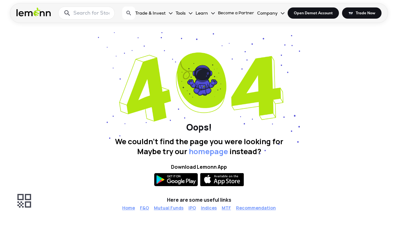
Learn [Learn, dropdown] (202, 13)
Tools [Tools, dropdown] (181, 13)
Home (128, 208)
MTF (226, 208)
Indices (209, 208)
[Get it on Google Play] (176, 179)
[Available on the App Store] (222, 179)
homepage (208, 151)
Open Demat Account (313, 13)
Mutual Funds (168, 208)
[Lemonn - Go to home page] (33, 11)
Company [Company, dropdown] (267, 13)
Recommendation (256, 208)
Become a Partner (236, 13)
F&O (144, 208)
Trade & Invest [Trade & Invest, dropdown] (150, 13)
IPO (192, 208)
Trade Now (365, 13)
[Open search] (128, 13)
